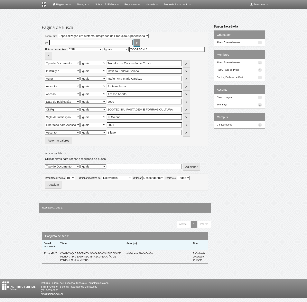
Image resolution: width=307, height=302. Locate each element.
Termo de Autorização (177, 4)
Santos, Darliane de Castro (231, 77)
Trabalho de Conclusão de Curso (199, 256)
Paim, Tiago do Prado (228, 70)
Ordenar (137, 178)
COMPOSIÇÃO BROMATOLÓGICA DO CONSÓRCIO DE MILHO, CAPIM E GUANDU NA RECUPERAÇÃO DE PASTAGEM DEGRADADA (90, 256)
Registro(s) (170, 178)
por (46, 42)
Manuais (151, 4)
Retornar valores (58, 140)
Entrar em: (259, 4)
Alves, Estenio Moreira (228, 42)
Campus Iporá (224, 124)
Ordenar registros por (90, 178)
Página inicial (62, 4)
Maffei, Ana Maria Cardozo (140, 253)
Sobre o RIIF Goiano (106, 4)
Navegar (83, 4)
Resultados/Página (55, 178)
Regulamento (132, 4)
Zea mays (222, 104)
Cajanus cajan (224, 97)
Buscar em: (51, 36)
